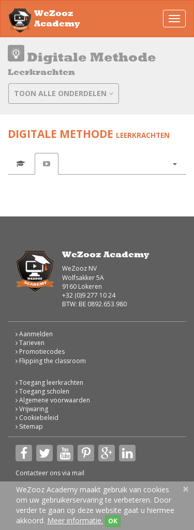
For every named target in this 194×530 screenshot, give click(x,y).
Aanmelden (34, 334)
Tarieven (30, 342)
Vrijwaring (32, 408)
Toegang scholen (42, 391)
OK (112, 521)
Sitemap (29, 426)
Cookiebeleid (37, 417)
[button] (174, 164)
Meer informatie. (75, 520)
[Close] (186, 489)
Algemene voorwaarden (53, 400)
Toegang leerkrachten (49, 382)
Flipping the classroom (51, 360)
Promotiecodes (40, 351)
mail (78, 473)
